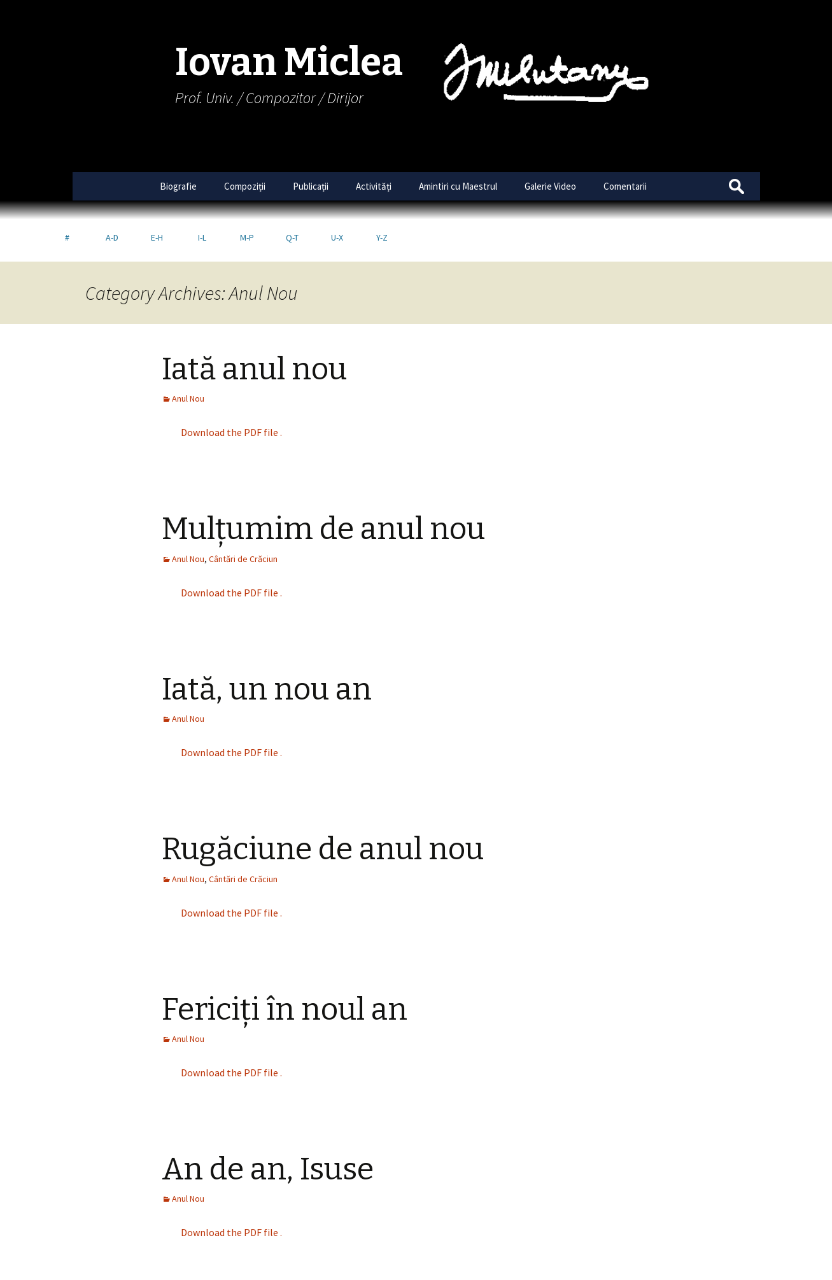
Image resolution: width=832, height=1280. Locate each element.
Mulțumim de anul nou (323, 486)
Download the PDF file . (231, 390)
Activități (373, 186)
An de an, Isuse (268, 1127)
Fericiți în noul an (284, 967)
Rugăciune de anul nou (323, 807)
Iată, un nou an (267, 647)
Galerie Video (550, 186)
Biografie (178, 186)
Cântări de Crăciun (243, 517)
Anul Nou (188, 356)
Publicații (310, 186)
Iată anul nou (254, 327)
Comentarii (625, 186)
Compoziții (244, 186)
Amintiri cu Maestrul (458, 186)
